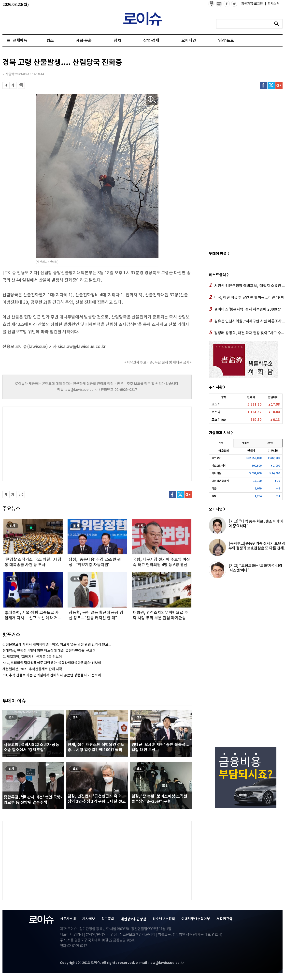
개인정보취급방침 (133, 919)
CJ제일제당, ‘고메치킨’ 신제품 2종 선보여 (32, 657)
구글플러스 (279, 85)
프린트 (21, 85)
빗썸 (221, 443)
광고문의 (107, 919)
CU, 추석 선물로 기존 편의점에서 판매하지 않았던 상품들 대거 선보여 (51, 675)
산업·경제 (151, 40)
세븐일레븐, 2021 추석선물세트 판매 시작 (32, 669)
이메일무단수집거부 (195, 919)
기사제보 (88, 919)
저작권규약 (224, 919)
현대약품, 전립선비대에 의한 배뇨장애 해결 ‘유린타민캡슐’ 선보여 (49, 651)
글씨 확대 (12, 85)
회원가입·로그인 (252, 4)
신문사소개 (68, 919)
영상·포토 (226, 40)
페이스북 (263, 85)
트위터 (271, 85)
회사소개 (272, 4)
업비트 (245, 443)
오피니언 (188, 40)
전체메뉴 (20, 40)
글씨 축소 (6, 85)
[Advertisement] (51, 443)
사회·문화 (84, 40)
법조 (50, 40)
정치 (117, 40)
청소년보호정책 (164, 919)
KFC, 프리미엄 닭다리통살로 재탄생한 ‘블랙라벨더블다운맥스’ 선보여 (51, 663)
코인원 (270, 443)
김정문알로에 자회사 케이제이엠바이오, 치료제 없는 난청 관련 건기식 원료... (56, 644)
